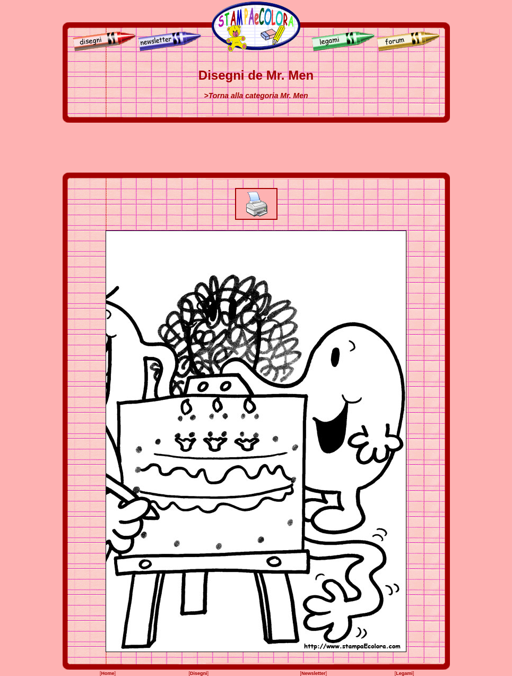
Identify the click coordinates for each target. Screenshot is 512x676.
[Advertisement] (256, 148)
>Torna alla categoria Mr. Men (256, 95)
